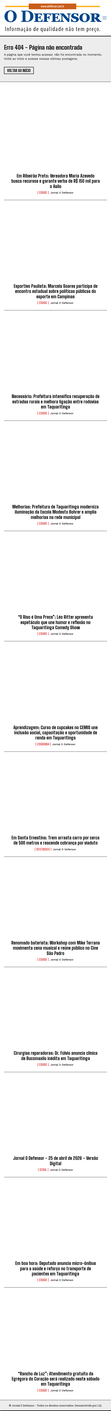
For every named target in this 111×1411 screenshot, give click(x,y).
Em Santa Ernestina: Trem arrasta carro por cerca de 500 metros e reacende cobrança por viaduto (55, 840)
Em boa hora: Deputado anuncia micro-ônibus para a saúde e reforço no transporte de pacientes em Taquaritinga (55, 1268)
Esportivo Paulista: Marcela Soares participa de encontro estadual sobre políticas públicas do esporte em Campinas (55, 291)
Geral (43, 1169)
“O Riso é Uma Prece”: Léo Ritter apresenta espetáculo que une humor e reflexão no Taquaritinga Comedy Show (55, 622)
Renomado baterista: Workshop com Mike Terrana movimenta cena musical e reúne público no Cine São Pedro (55, 948)
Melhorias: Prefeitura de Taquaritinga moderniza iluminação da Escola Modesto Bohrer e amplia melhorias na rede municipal (55, 512)
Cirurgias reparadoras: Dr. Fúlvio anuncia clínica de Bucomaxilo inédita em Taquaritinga (55, 1055)
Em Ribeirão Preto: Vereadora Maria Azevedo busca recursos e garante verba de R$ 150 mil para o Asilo (55, 181)
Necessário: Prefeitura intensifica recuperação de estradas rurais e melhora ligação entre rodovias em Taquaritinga (55, 402)
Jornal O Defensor (61, 192)
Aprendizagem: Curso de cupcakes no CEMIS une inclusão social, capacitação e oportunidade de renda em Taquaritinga (55, 733)
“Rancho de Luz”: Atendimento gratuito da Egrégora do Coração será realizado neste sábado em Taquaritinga (55, 1379)
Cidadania (43, 744)
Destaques (43, 849)
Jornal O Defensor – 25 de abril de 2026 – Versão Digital (55, 1160)
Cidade (43, 192)
